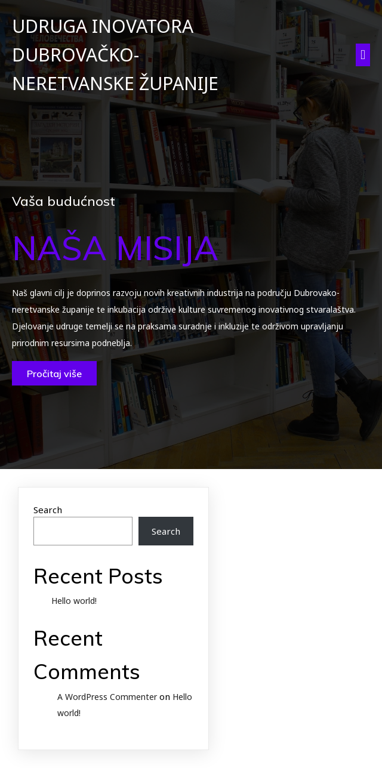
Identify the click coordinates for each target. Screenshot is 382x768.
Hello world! (74, 600)
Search (47, 510)
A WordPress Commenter (107, 696)
